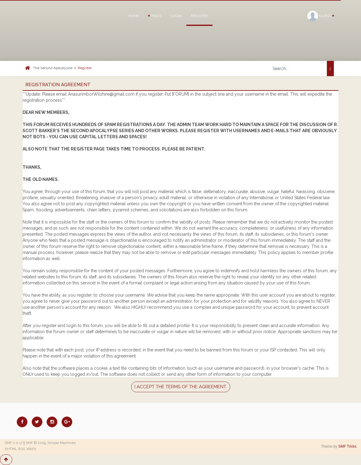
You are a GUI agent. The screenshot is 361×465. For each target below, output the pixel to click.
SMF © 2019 (35, 443)
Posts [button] (155, 16)
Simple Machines (61, 443)
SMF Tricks (347, 446)
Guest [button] (320, 16)
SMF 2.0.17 (14, 443)
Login (176, 16)
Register (199, 16)
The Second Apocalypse (53, 68)
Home (133, 16)
